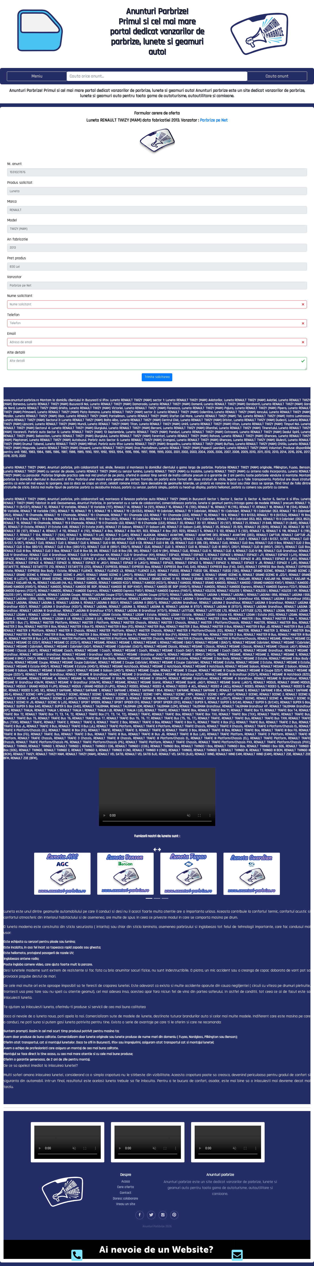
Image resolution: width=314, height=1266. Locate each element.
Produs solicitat (19, 182)
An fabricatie (17, 239)
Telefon (13, 314)
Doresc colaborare (125, 1198)
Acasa (125, 1181)
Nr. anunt (14, 163)
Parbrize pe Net (214, 120)
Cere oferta (125, 1187)
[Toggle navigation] (37, 76)
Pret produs (16, 258)
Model (12, 220)
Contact (125, 1193)
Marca (12, 201)
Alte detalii (16, 352)
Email (11, 333)
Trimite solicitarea (157, 377)
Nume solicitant (19, 295)
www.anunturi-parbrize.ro (21, 400)
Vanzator (14, 276)
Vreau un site (125, 1204)
